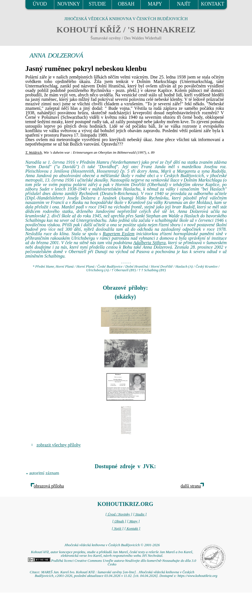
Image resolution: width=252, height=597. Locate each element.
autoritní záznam (44, 473)
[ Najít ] (117, 529)
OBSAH (126, 4)
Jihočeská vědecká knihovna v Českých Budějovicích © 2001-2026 (112, 545)
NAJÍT (183, 4)
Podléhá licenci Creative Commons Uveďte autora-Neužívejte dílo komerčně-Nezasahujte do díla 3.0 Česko (112, 562)
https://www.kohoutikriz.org (197, 576)
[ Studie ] (140, 514)
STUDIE (97, 4)
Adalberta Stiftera (149, 242)
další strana (191, 486)
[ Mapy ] (133, 521)
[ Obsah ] (119, 521)
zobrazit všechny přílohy (59, 445)
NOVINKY (68, 4)
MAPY (155, 4)
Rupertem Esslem (119, 233)
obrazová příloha (49, 486)
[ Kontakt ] (132, 529)
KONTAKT (212, 4)
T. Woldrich (33, 152)
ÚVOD (40, 4)
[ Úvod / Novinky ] (118, 514)
